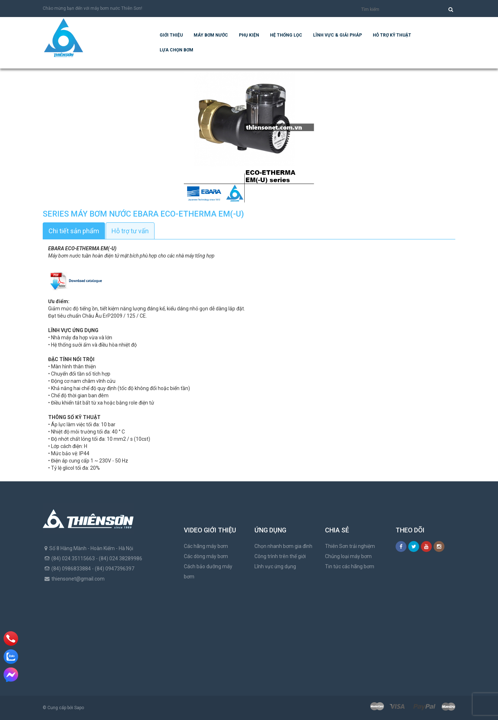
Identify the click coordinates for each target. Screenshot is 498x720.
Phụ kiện (249, 35)
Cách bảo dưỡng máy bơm (208, 571)
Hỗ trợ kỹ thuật (392, 35)
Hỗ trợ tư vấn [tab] (130, 231)
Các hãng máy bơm (206, 546)
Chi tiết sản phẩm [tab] (73, 231)
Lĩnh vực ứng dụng (275, 566)
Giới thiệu (171, 35)
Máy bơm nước (211, 35)
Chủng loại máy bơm (348, 556)
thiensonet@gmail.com (78, 579)
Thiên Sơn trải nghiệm (350, 546)
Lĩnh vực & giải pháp (337, 35)
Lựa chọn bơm (176, 50)
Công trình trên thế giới (280, 556)
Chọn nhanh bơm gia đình (283, 546)
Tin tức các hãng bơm (349, 566)
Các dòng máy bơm (206, 556)
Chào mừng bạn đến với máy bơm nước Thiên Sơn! (92, 8)
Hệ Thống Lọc (286, 35)
